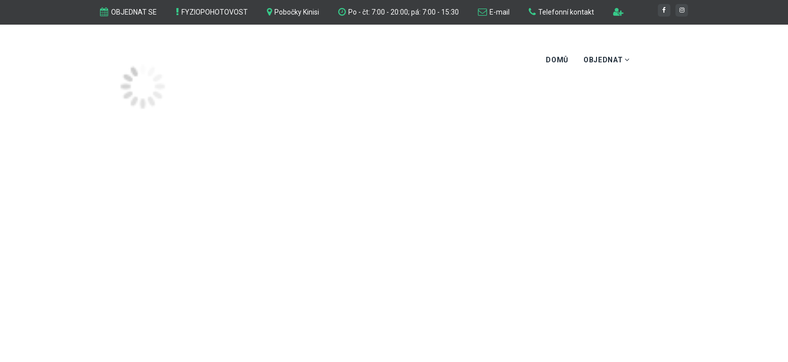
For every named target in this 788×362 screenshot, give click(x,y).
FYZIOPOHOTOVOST (214, 12)
